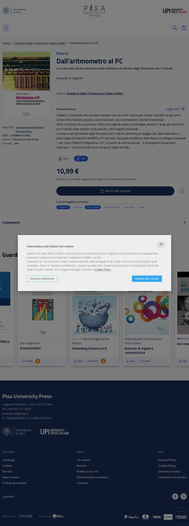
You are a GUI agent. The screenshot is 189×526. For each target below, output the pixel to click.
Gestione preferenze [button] (42, 278)
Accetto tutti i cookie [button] (147, 278)
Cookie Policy (103, 269)
